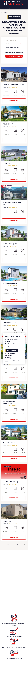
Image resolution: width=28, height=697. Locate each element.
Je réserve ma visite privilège (12, 360)
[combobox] (14, 44)
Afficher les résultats (14, 56)
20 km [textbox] (13, 44)
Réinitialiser (14, 60)
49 (10, 544)
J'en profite (8, 346)
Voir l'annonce (13, 100)
